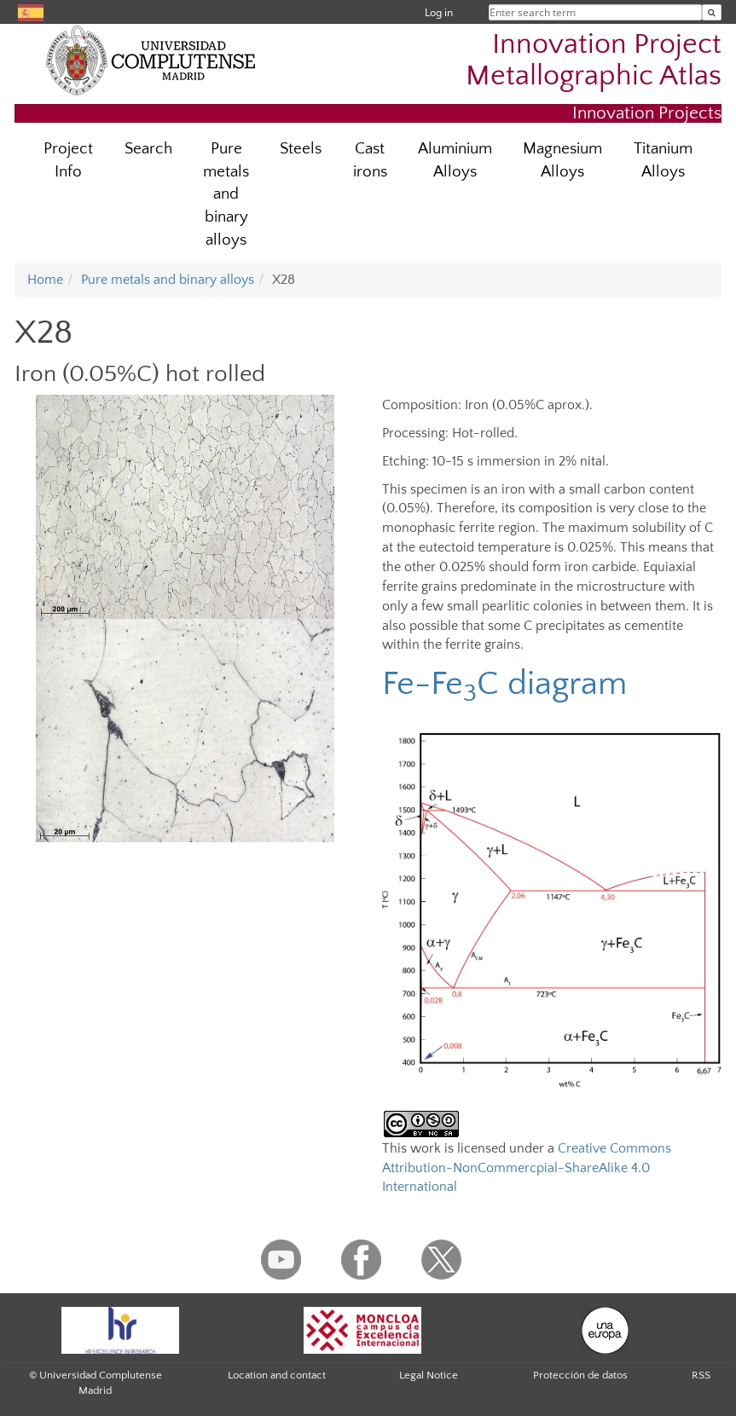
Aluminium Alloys (455, 160)
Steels (301, 149)
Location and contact (277, 1375)
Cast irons (370, 160)
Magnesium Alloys (562, 160)
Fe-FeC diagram (504, 683)
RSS (701, 1375)
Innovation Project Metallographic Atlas (594, 60)
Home (45, 279)
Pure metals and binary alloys (226, 195)
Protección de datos (580, 1375)
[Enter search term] (712, 12)
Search (148, 149)
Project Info (68, 160)
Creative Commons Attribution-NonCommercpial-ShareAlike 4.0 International (526, 1168)
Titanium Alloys (663, 160)
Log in (439, 12)
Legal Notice (428, 1375)
